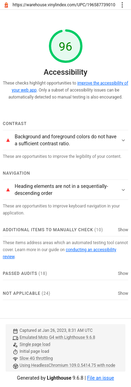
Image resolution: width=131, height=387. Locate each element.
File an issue (100, 378)
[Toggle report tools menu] (122, 5)
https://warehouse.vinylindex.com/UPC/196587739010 (64, 4)
